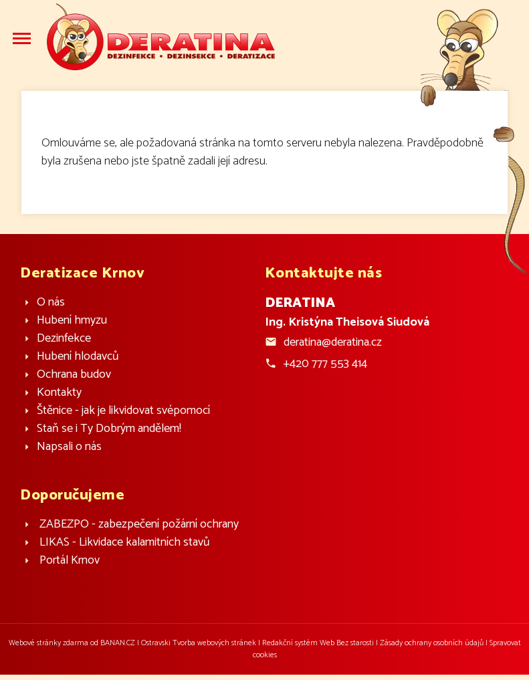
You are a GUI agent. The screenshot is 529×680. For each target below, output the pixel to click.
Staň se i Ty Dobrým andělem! (109, 429)
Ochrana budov (74, 375)
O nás (51, 303)
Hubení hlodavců (78, 357)
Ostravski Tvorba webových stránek (198, 643)
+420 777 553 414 (325, 364)
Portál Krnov (69, 561)
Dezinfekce (64, 339)
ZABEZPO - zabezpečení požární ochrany (139, 525)
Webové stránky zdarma (48, 643)
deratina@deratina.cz (333, 342)
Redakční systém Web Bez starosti (318, 643)
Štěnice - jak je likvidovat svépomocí (123, 411)
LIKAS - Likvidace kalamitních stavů (124, 543)
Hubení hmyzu (72, 321)
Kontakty (59, 393)
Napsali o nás (69, 447)
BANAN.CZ (117, 643)
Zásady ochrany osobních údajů (432, 643)
